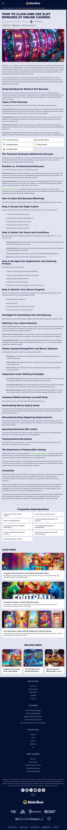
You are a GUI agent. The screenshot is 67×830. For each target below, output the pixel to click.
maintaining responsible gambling (40, 453)
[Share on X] (6, 25)
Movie (33, 741)
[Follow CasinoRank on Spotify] (39, 790)
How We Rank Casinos (33, 768)
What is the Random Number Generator (33, 723)
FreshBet (33, 695)
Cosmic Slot (33, 686)
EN (33, 795)
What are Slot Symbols (33, 713)
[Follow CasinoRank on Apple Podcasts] (43, 790)
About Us (33, 759)
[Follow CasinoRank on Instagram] (27, 790)
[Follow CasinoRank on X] (31, 790)
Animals (33, 735)
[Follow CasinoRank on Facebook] (23, 790)
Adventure (33, 744)
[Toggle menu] (3, 3)
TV (33, 747)
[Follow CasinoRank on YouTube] (35, 790)
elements (57, 236)
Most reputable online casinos (11, 189)
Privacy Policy (33, 762)
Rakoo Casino (33, 689)
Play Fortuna (33, 692)
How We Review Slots (33, 771)
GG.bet (33, 699)
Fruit (33, 738)
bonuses (10, 65)
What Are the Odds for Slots (33, 717)
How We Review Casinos (33, 765)
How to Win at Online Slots (33, 720)
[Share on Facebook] (16, 25)
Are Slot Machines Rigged (33, 710)
